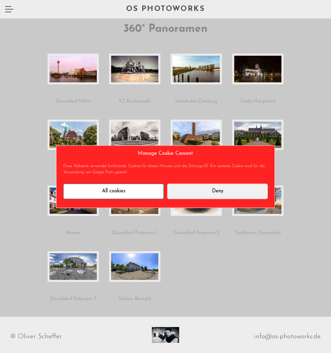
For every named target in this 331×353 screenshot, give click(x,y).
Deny (217, 191)
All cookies (113, 191)
